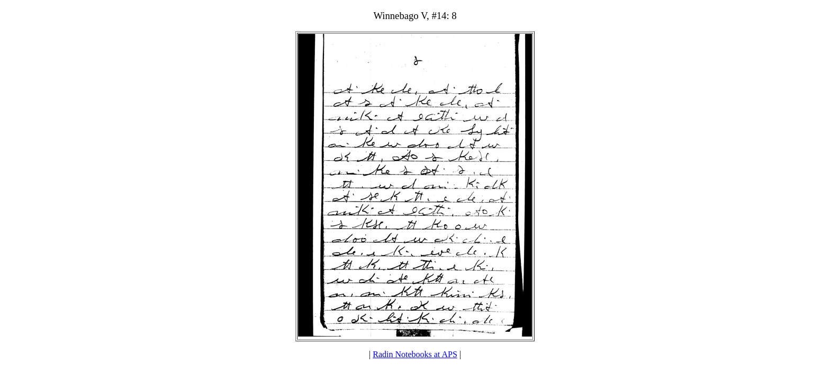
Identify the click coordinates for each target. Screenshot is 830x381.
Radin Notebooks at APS (415, 354)
